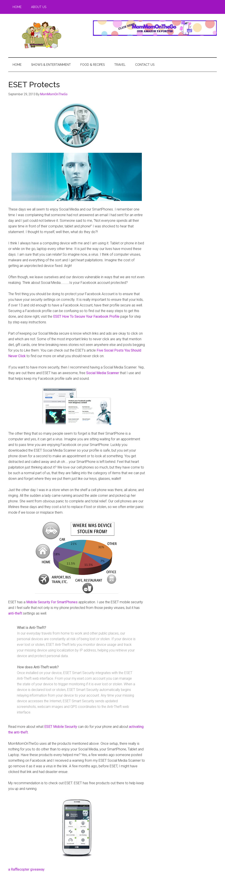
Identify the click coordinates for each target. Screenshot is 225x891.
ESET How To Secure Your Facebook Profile (86, 316)
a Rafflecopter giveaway (26, 869)
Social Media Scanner (102, 373)
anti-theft (15, 613)
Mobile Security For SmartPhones (52, 602)
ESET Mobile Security (60, 727)
